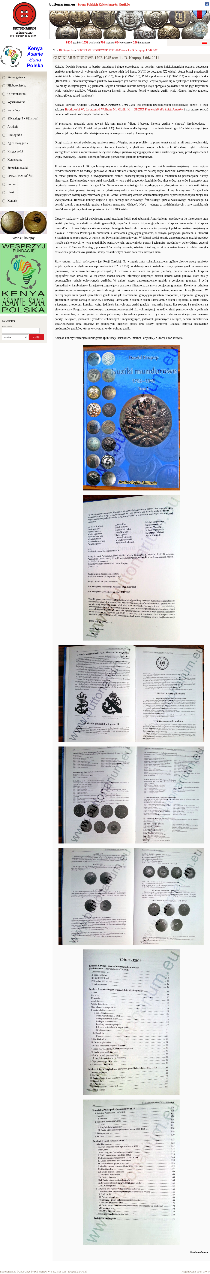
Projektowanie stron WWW (196, 1271)
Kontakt (12, 200)
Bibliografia (15, 135)
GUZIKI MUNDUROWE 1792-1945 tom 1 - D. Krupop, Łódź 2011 (117, 50)
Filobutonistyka (17, 85)
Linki (11, 192)
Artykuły (13, 126)
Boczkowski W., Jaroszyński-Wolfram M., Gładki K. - (124, 109)
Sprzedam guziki (18, 167)
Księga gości (15, 151)
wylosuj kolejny (24, 238)
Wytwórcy (14, 110)
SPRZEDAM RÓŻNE (21, 176)
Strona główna (16, 77)
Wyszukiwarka (16, 102)
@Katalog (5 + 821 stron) (23, 118)
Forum (11, 184)
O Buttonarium (17, 93)
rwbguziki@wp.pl (77, 1271)
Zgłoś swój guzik (18, 143)
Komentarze (15, 159)
